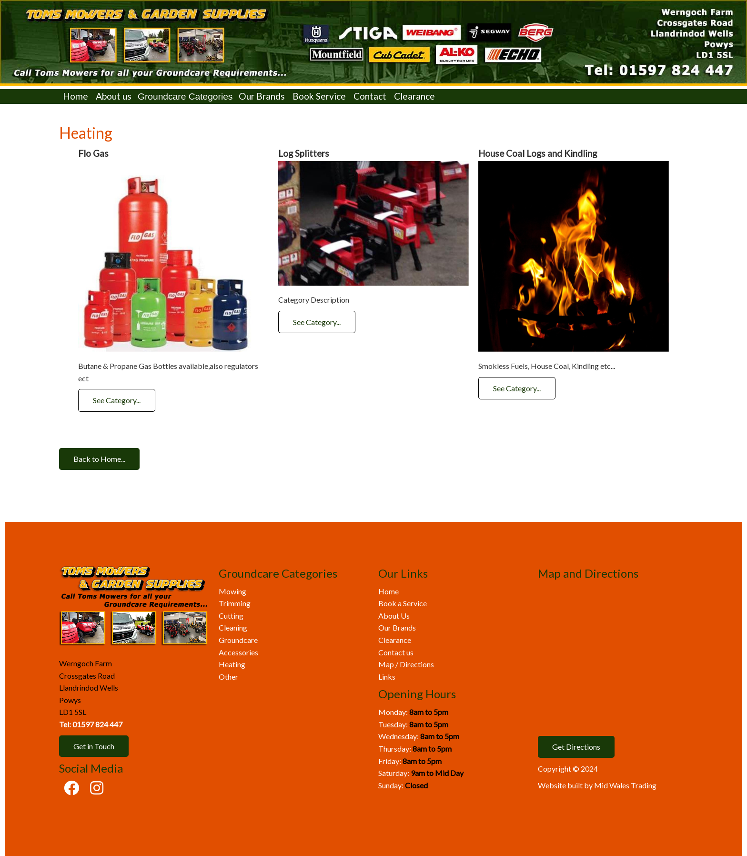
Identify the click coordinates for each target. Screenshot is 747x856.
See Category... (117, 400)
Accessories (238, 652)
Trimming (235, 603)
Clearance (414, 96)
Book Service (319, 96)
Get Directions (576, 746)
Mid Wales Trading (625, 785)
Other (228, 676)
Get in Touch (93, 746)
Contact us (396, 652)
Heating (232, 664)
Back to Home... (99, 458)
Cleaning (233, 627)
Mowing (232, 591)
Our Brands (262, 96)
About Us (394, 615)
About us (113, 96)
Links (386, 676)
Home (75, 96)
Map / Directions (406, 664)
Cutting (231, 615)
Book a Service (402, 603)
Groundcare (238, 639)
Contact (369, 96)
